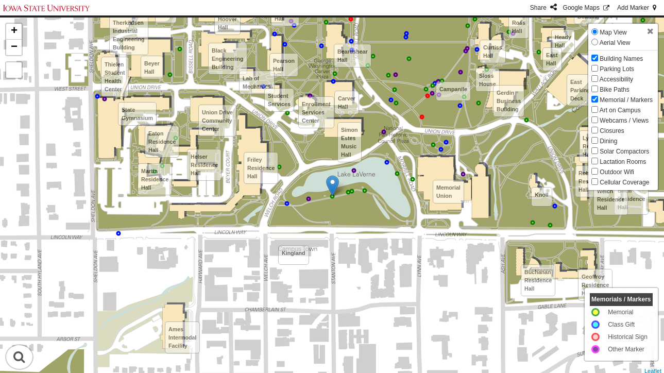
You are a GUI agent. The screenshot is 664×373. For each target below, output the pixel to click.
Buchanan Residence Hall (538, 280)
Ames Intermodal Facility (182, 337)
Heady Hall (563, 41)
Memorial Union (448, 191)
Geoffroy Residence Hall (595, 285)
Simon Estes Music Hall (349, 142)
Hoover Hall (227, 23)
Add (637, 7)
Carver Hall (346, 102)
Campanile (453, 89)
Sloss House (487, 80)
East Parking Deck (580, 90)
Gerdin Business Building (509, 101)
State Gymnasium (137, 114)
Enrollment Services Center (316, 112)
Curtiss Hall (492, 51)
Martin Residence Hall (154, 179)
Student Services (279, 100)
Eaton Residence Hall (162, 141)
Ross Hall (518, 27)
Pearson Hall (284, 65)
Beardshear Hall (352, 55)
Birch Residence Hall (631, 199)
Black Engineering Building (228, 58)
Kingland (293, 253)
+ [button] (14, 31)
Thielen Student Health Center (115, 76)
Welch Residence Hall (610, 199)
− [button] (14, 47)
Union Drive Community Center (217, 120)
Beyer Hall (152, 67)
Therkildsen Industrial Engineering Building (129, 35)
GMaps (587, 7)
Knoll (542, 195)
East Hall (552, 59)
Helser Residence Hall (204, 165)
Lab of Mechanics (257, 82)
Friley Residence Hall (261, 168)
